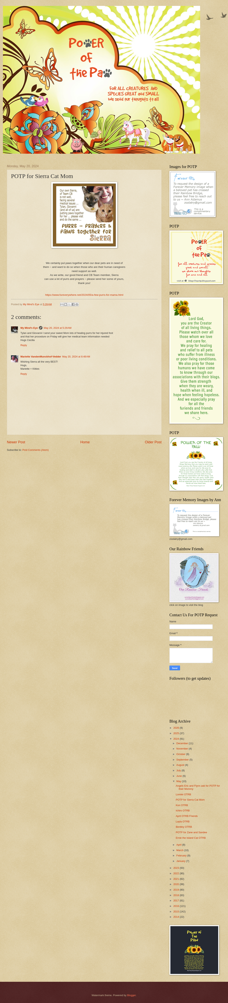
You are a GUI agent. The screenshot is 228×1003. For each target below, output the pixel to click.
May (179, 781)
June (179, 775)
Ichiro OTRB (183, 810)
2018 (176, 895)
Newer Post (16, 442)
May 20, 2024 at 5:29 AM (57, 327)
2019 (176, 889)
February (181, 855)
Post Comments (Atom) (35, 449)
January (181, 861)
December (182, 743)
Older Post (153, 442)
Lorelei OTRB (183, 794)
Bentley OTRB (184, 826)
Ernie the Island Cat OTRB (191, 837)
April (179, 844)
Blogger (131, 995)
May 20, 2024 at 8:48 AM (76, 356)
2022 (176, 873)
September (182, 759)
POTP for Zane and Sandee (191, 832)
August (180, 764)
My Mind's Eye (29, 327)
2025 (176, 733)
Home (85, 442)
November (182, 748)
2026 (176, 727)
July (178, 770)
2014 (176, 916)
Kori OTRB (182, 805)
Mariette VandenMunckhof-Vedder (40, 356)
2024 (176, 738)
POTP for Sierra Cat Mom (190, 799)
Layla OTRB (182, 821)
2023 (176, 867)
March (180, 850)
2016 (176, 906)
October (181, 754)
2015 (176, 911)
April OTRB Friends (187, 816)
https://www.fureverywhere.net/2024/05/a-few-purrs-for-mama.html (84, 294)
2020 (176, 884)
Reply (23, 345)
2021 (176, 878)
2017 (176, 900)
